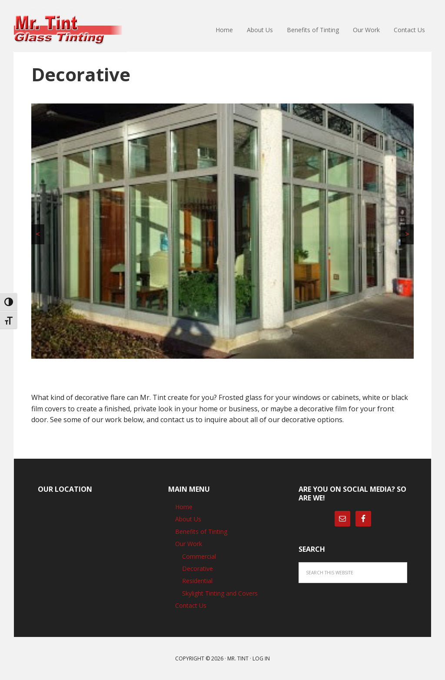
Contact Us (190, 605)
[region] (222, 231)
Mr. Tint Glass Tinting (70, 30)
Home (184, 507)
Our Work (188, 544)
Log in (261, 658)
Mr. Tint (238, 658)
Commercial (199, 556)
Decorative (197, 568)
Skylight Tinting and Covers (220, 593)
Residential (197, 581)
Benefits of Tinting (201, 531)
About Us (188, 519)
